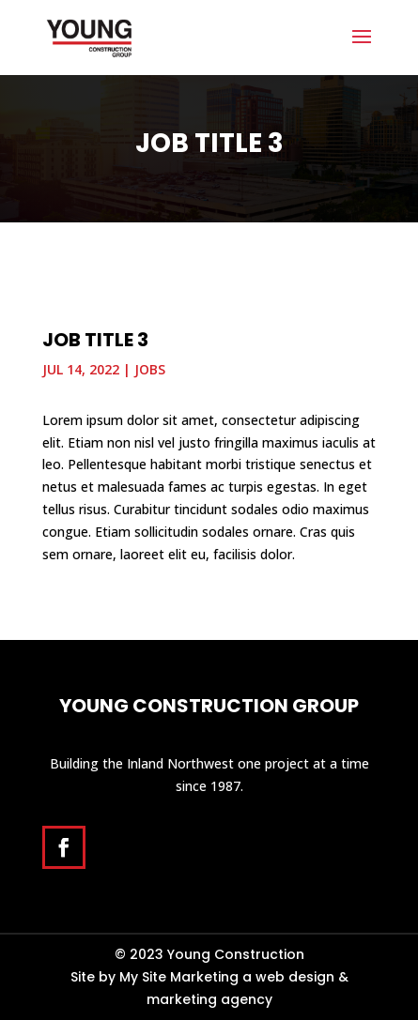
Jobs (149, 369)
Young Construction (235, 954)
